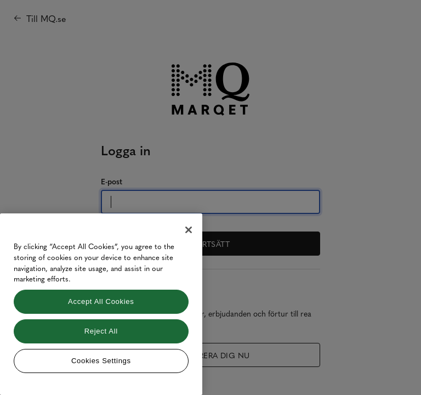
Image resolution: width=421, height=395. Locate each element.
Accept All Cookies (101, 301)
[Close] (189, 230)
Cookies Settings (101, 361)
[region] (101, 304)
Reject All (101, 331)
